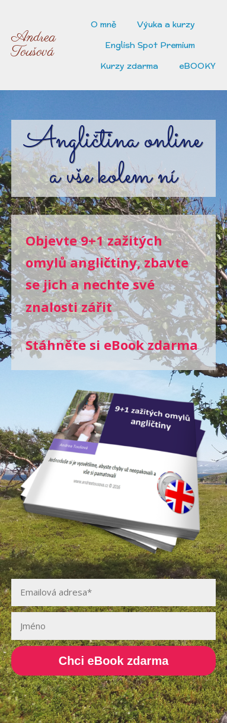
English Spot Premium (150, 45)
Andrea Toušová (33, 45)
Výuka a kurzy (166, 24)
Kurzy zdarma (129, 66)
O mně (103, 24)
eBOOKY (197, 66)
